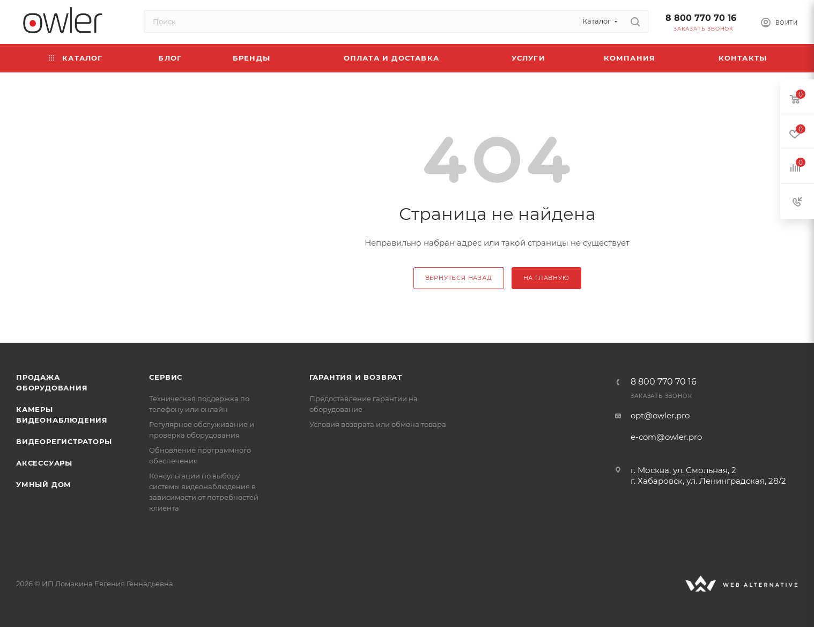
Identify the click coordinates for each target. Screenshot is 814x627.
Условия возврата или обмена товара (377, 424)
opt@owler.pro (660, 415)
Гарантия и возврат (355, 377)
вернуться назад (458, 278)
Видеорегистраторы (64, 441)
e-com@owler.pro (666, 437)
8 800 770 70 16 (700, 18)
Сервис (165, 377)
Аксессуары (44, 463)
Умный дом (43, 484)
